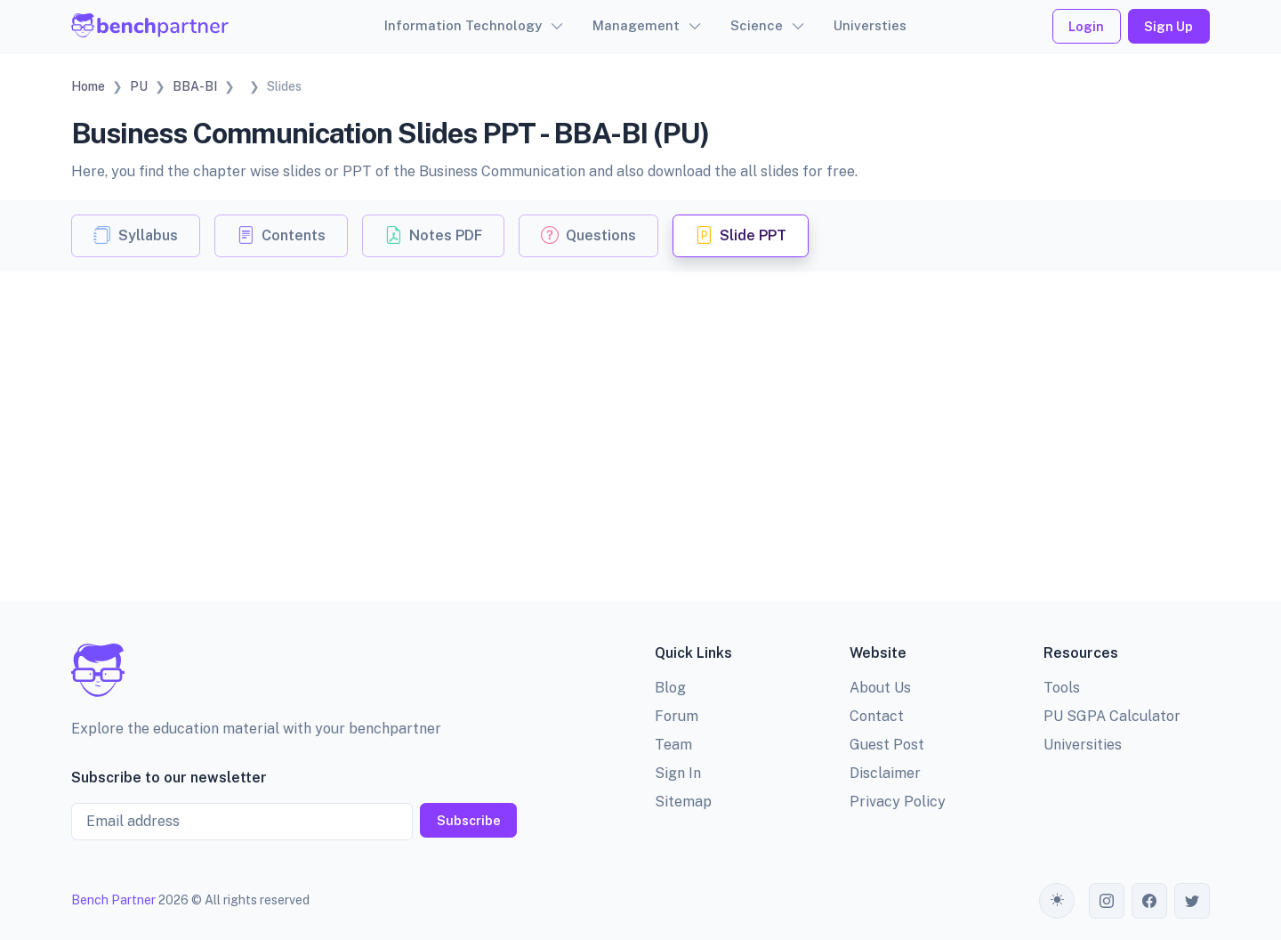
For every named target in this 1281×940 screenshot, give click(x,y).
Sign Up (1168, 26)
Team (673, 744)
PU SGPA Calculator (1111, 716)
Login (1086, 26)
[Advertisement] (640, 405)
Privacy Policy (898, 801)
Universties (870, 25)
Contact (877, 716)
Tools (1061, 687)
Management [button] (636, 25)
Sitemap (683, 801)
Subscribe (469, 820)
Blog (670, 687)
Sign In (678, 773)
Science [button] (756, 25)
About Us (880, 687)
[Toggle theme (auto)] (1057, 901)
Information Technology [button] (463, 25)
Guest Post (887, 744)
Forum (676, 716)
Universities (1082, 744)
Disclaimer (885, 773)
